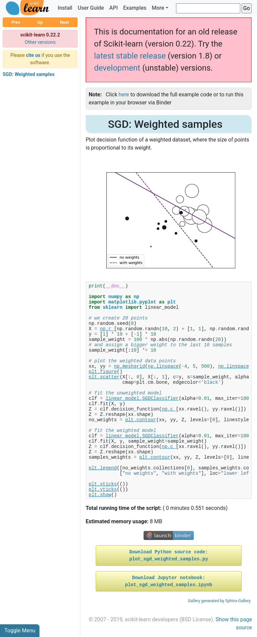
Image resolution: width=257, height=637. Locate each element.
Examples (135, 8)
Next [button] (64, 22)
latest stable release (130, 56)
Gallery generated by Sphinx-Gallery (219, 601)
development (117, 68)
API (113, 8)
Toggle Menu (19, 630)
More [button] (158, 8)
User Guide (91, 8)
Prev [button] (15, 22)
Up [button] (40, 22)
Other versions (40, 42)
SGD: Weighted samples (29, 74)
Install (65, 8)
